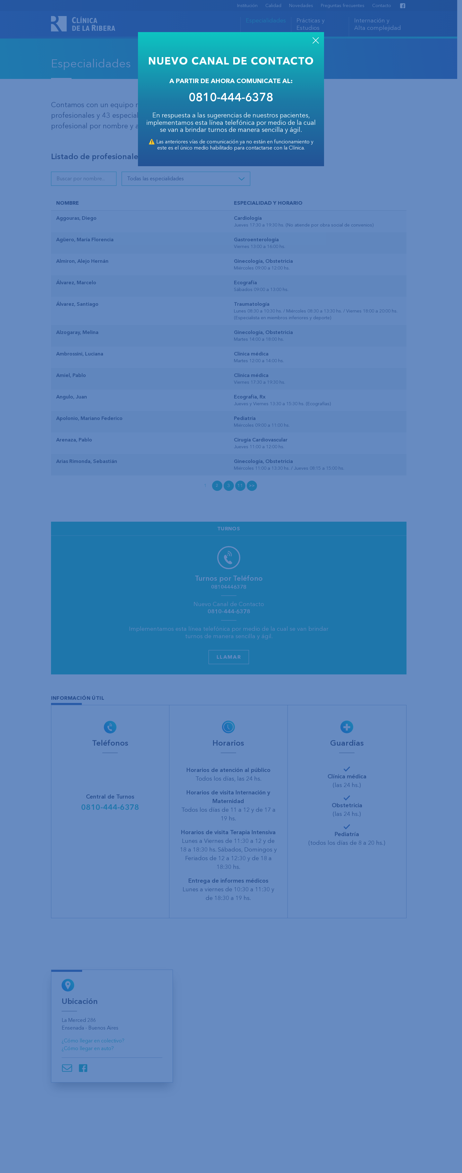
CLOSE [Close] (315, 40)
